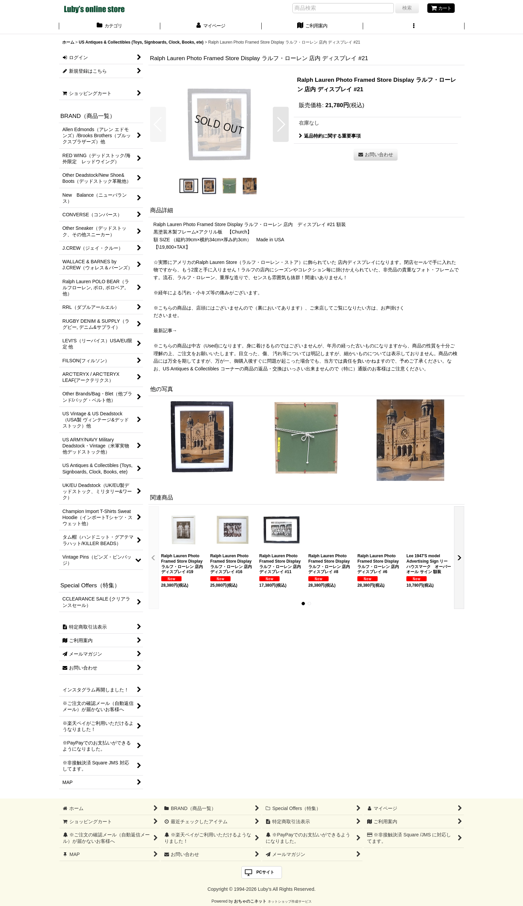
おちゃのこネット (250, 901)
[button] (414, 26)
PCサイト (265, 872)
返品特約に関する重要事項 (330, 136)
